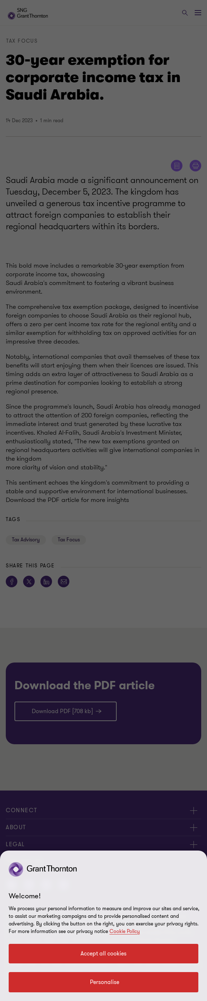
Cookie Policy (124, 931)
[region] (103, 926)
